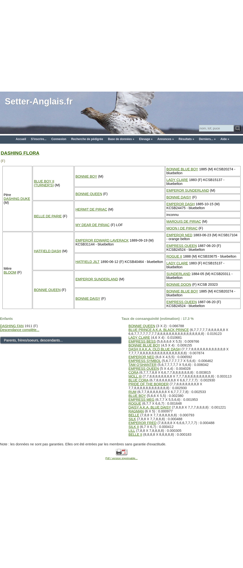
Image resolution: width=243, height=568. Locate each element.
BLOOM (10, 272)
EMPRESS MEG (141, 400)
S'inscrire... (38, 139)
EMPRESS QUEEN (182, 246)
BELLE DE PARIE (48, 216)
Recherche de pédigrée (87, 139)
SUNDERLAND (178, 274)
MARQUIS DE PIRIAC (184, 221)
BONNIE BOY (86, 176)
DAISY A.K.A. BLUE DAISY (150, 407)
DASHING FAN (12, 326)
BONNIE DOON (179, 284)
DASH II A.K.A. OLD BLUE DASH (155, 349)
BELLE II (135, 434)
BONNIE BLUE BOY (182, 169)
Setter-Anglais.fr (39, 101)
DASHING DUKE (17, 199)
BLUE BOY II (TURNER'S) (44, 183)
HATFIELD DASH (47, 251)
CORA (133, 372)
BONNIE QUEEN (89, 194)
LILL (132, 431)
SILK (132, 419)
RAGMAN (136, 411)
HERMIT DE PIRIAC (91, 209)
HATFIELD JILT (87, 262)
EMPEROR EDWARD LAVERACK (102, 240)
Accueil (21, 139)
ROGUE (135, 403)
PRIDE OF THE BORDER (149, 384)
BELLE (134, 415)
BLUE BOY (137, 396)
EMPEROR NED (179, 235)
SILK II (134, 427)
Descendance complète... (19, 330)
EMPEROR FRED (143, 423)
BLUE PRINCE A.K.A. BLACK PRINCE (159, 330)
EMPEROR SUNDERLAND (188, 190)
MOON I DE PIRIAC (182, 228)
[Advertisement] (45, 45)
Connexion (58, 139)
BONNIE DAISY (179, 197)
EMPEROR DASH (181, 204)
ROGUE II (174, 256)
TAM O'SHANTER (143, 365)
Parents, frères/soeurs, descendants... (33, 340)
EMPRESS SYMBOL (145, 361)
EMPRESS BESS (142, 341)
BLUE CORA (138, 380)
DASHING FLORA (20, 153)
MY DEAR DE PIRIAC (93, 225)
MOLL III (135, 376)
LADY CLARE (177, 180)
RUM (133, 392)
